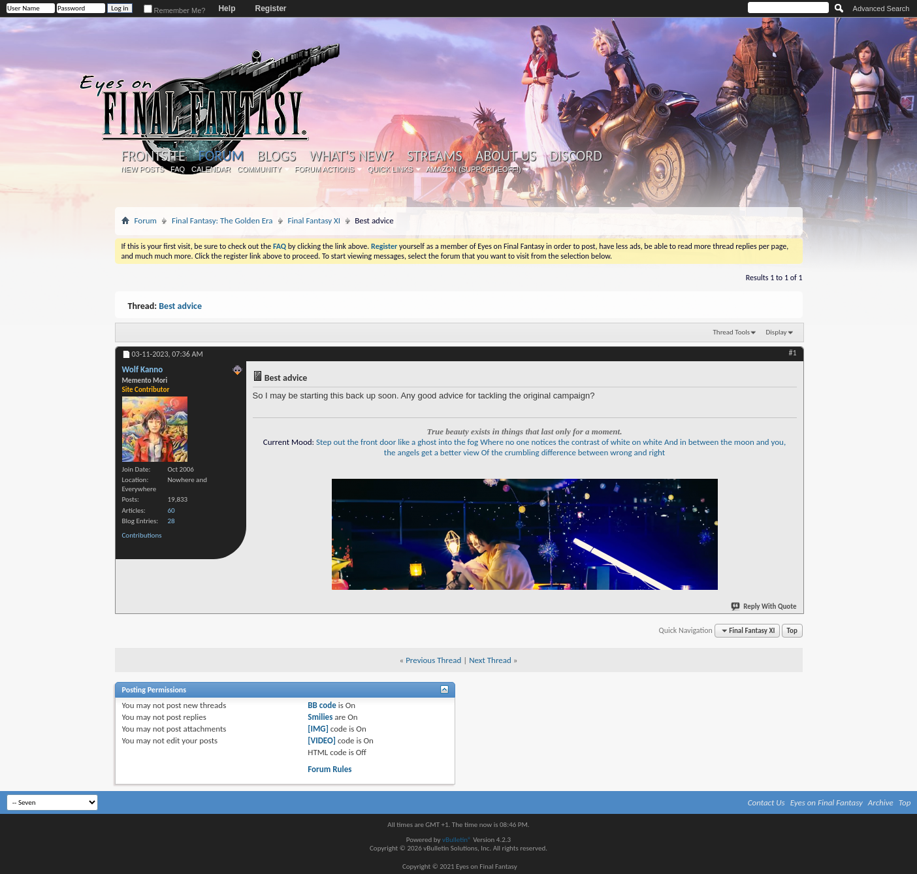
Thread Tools (731, 332)
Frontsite (153, 156)
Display (776, 332)
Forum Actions (325, 169)
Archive (880, 802)
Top (792, 630)
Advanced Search (881, 8)
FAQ (177, 169)
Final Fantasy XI (314, 220)
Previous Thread (433, 660)
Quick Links (390, 169)
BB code (322, 705)
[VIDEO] (322, 740)
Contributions (142, 535)
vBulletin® (457, 839)
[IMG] (318, 729)
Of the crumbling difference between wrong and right (573, 452)
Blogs (276, 156)
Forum (221, 156)
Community (259, 169)
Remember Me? (175, 10)
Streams (434, 156)
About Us (505, 156)
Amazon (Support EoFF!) (473, 169)
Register (270, 8)
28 (171, 521)
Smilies (320, 717)
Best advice (180, 306)
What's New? (351, 156)
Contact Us (766, 802)
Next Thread (490, 660)
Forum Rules (329, 769)
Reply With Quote (764, 606)
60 (171, 510)
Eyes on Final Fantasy (826, 802)
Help (226, 8)
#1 (792, 352)
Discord (575, 156)
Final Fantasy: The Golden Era (222, 220)
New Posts (142, 169)
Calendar (211, 169)
